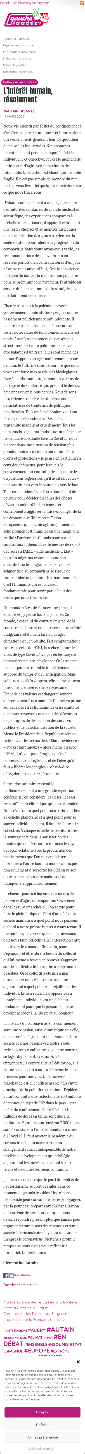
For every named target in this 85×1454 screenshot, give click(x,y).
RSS (82, 3)
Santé (29, 111)
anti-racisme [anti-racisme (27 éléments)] (16, 1330)
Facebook (8, 2)
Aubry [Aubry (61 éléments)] (38, 1330)
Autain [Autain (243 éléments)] (63, 1329)
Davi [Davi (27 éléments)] (49, 1338)
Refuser (42, 1425)
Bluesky (24, 2)
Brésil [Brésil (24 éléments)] (22, 1338)
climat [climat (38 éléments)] (36, 1337)
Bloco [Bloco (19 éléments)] (9, 1338)
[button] (78, 1362)
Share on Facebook (6, 1275)
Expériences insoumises (19, 45)
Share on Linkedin (22, 1275)
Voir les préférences (42, 1437)
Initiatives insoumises (17, 58)
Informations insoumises (19, 52)
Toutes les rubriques (16, 38)
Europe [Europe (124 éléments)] (39, 1350)
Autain (12, 111)
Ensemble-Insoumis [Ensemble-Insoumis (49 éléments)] (48, 1344)
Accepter (42, 1412)
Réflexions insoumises (18, 71)
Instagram (40, 2)
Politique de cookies (40, 1448)
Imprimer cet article (20, 1285)
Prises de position (15, 65)
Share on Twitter (11, 1275)
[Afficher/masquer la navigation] (74, 19)
